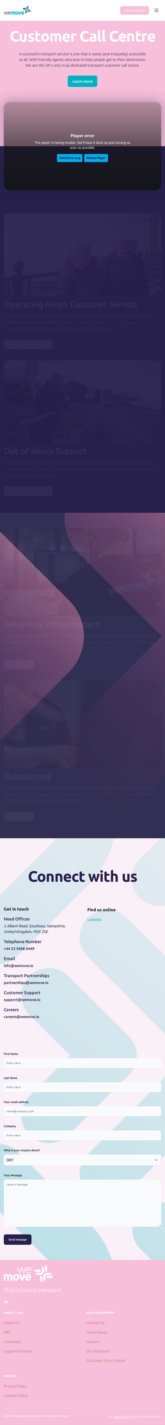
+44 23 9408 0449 (19, 948)
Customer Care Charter (105, 1360)
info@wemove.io (18, 965)
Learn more (82, 81)
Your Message (13, 1175)
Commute (12, 1341)
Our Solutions (97, 1351)
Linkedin (94, 919)
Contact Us (95, 1323)
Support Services (18, 1351)
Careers (92, 1341)
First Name (11, 1053)
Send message (18, 1239)
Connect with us (134, 10)
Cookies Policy (16, 1395)
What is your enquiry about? (22, 1150)
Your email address (16, 1102)
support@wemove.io (22, 999)
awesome (121, 1416)
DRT (7, 1332)
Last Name (10, 1077)
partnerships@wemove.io (26, 982)
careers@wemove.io (21, 1016)
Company (10, 1126)
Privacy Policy (15, 1386)
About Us (11, 1323)
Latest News (96, 1332)
